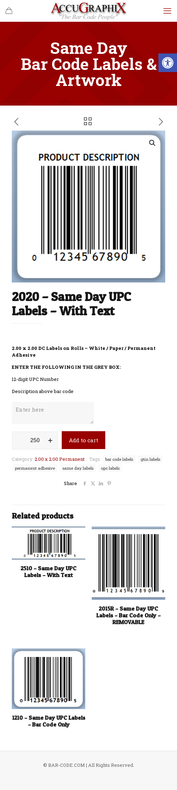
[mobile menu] (167, 11)
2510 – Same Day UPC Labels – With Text (48, 572)
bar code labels (119, 459)
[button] (167, 62)
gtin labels (150, 459)
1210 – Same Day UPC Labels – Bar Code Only (48, 721)
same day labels (77, 468)
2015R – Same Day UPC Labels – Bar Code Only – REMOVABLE (128, 615)
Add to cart (83, 440)
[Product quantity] (35, 440)
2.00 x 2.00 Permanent (60, 459)
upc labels (110, 468)
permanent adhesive (35, 468)
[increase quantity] (50, 440)
